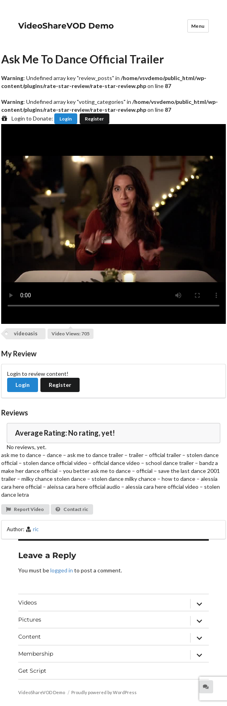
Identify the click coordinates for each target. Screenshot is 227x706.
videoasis (26, 333)
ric (35, 529)
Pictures (29, 619)
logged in (61, 570)
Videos (27, 602)
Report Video (25, 509)
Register (94, 119)
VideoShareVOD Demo (66, 26)
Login (65, 119)
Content (29, 636)
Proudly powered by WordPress (104, 692)
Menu (198, 26)
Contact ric (71, 509)
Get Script (32, 670)
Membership (35, 653)
